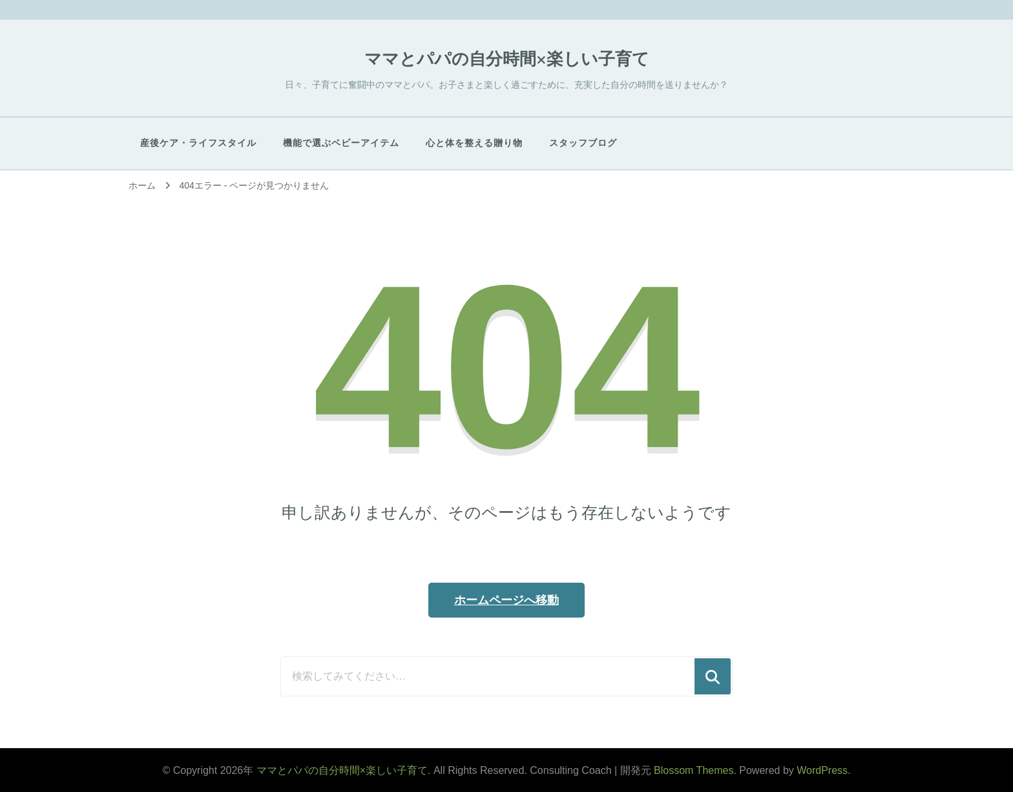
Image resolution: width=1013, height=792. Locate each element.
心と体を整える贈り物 (474, 143)
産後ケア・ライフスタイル (198, 143)
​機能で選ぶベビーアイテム (341, 143)
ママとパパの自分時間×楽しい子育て (506, 59)
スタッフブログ (583, 143)
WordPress (822, 770)
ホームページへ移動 (506, 600)
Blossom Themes (693, 770)
